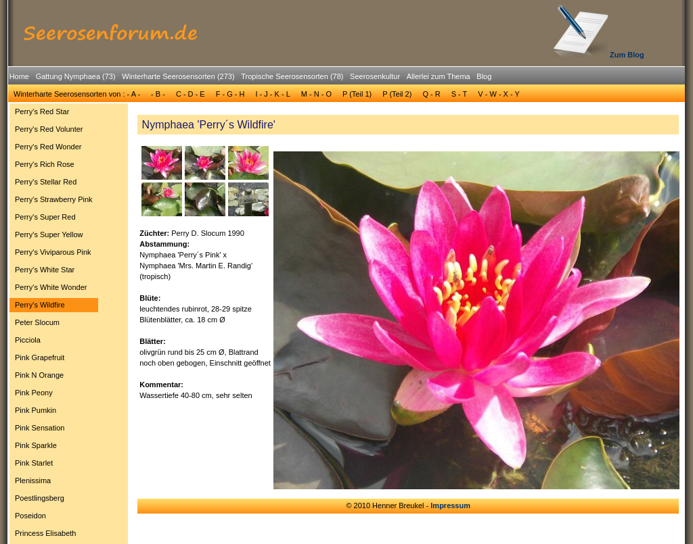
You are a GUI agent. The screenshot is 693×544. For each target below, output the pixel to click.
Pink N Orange (39, 375)
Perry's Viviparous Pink (53, 252)
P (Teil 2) (396, 94)
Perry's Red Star (42, 111)
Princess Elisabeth (45, 533)
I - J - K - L (272, 94)
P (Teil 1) (357, 94)
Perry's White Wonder (51, 287)
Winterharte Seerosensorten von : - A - (77, 94)
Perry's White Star (44, 270)
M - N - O (316, 94)
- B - (158, 94)
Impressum (450, 505)
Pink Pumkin (35, 410)
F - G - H (230, 94)
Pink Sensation (39, 428)
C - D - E (190, 94)
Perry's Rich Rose (44, 164)
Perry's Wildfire (40, 305)
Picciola (28, 340)
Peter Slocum (37, 322)
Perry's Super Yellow (49, 234)
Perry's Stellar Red (45, 182)
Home (19, 76)
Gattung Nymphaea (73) (76, 76)
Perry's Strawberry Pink (54, 199)
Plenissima (33, 480)
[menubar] (250, 78)
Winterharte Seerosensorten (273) (178, 76)
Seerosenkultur (375, 76)
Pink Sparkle (36, 445)
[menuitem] (19, 77)
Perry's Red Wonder (48, 147)
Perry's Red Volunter (49, 129)
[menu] (53, 324)
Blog (483, 76)
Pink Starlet (34, 463)
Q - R (431, 94)
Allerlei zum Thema (438, 76)
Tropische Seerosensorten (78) (292, 76)
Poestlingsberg (39, 498)
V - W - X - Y (499, 94)
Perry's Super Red (45, 217)
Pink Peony (34, 393)
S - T (459, 94)
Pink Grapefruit (39, 357)
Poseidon (30, 516)
